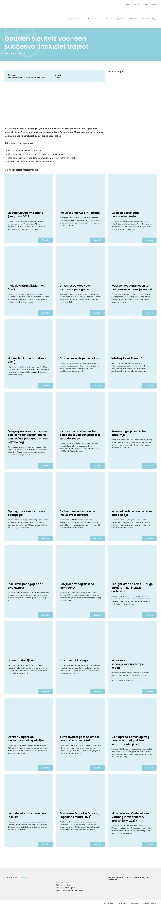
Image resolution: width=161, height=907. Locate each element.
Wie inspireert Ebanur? (126, 358)
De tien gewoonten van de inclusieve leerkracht (77, 513)
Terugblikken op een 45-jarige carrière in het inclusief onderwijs (132, 587)
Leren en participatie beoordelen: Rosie (125, 214)
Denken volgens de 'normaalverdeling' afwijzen (26, 738)
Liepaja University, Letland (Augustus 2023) (25, 214)
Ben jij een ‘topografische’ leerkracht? (77, 585)
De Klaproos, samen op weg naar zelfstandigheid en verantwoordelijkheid (130, 740)
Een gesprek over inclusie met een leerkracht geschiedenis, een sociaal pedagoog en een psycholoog (28, 436)
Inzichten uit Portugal (74, 660)
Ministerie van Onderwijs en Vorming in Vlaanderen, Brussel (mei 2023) (130, 816)
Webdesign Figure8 (150, 903)
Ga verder (45, 240)
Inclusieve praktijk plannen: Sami (26, 287)
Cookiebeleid (122, 903)
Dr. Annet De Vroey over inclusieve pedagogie (76, 287)
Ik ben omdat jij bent (22, 660)
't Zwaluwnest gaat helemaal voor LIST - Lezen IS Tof (79, 738)
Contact (154, 5)
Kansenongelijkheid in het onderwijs (129, 433)
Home (127, 5)
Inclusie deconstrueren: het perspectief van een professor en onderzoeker (80, 434)
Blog (145, 5)
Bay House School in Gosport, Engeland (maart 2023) (79, 815)
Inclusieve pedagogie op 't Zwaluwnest (25, 585)
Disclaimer (135, 903)
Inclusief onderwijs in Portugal (80, 213)
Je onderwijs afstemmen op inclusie (27, 815)
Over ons (136, 5)
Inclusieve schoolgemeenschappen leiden (128, 664)
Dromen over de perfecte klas (80, 358)
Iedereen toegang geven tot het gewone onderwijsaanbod (131, 287)
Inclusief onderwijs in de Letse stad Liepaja (131, 513)
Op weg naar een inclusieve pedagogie (26, 513)
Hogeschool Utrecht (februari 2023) (28, 360)
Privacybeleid (108, 903)
